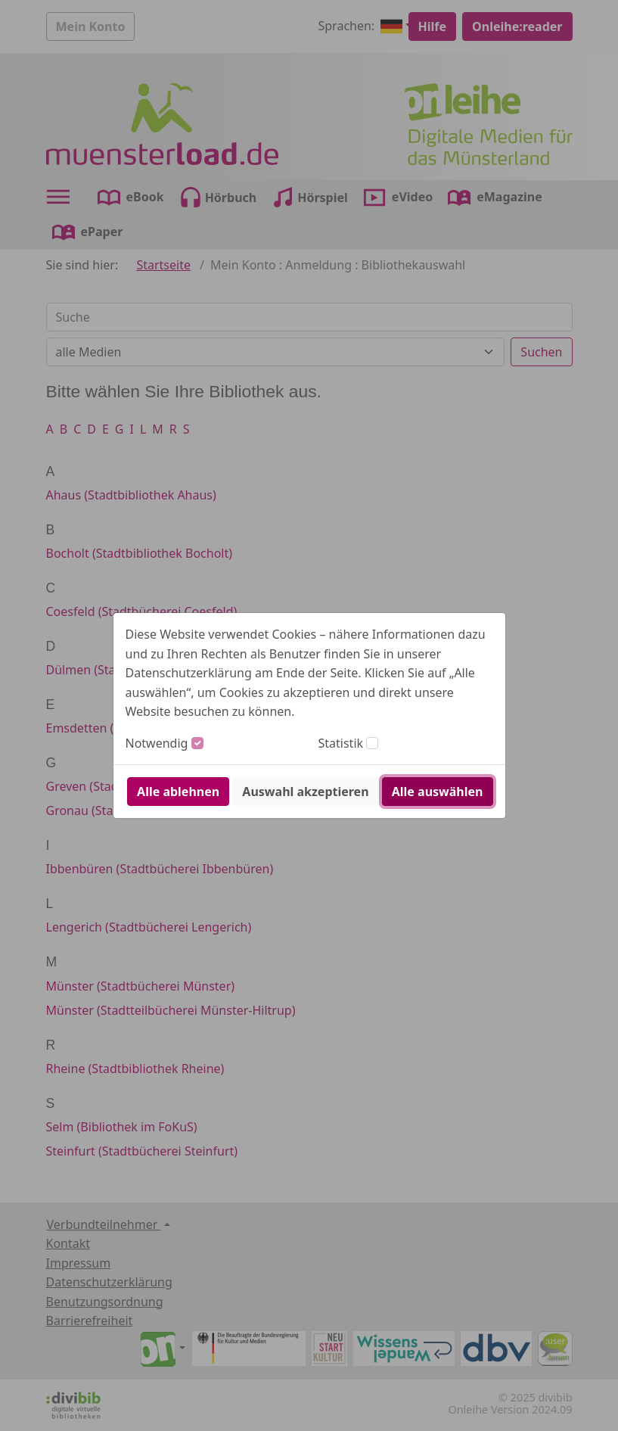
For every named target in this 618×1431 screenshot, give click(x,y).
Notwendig (157, 743)
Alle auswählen (437, 791)
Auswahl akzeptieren (305, 791)
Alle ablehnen (178, 791)
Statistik (341, 743)
